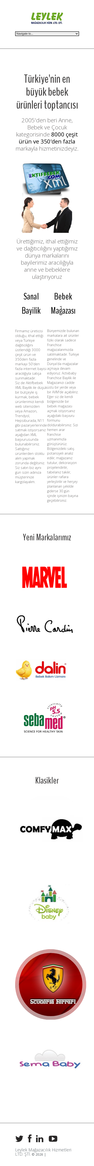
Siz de (20, 382)
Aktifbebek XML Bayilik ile (29, 385)
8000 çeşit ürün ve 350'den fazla (48, 137)
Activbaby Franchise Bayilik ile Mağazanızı (61, 378)
